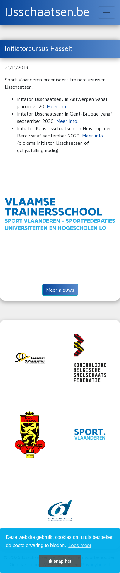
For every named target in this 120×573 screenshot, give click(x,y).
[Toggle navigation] (106, 12)
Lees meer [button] (79, 545)
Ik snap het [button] (60, 561)
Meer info (57, 106)
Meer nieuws (60, 290)
